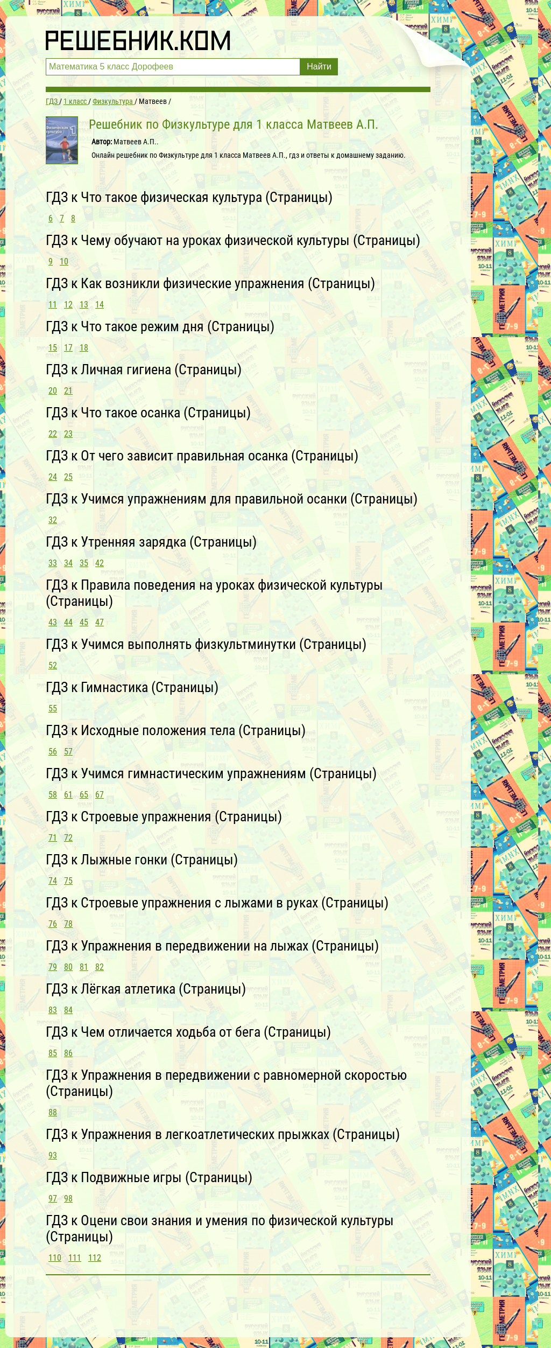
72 (68, 838)
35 (84, 563)
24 (52, 477)
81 (84, 967)
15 (52, 348)
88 (52, 1112)
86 (68, 1053)
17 (68, 348)
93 (52, 1155)
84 (68, 1010)
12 (68, 304)
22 (52, 434)
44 (68, 622)
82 (99, 967)
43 (52, 622)
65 (84, 795)
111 (74, 1258)
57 (68, 751)
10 (64, 261)
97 (52, 1198)
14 (99, 304)
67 (99, 795)
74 (52, 881)
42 (99, 563)
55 (52, 708)
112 (94, 1258)
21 (68, 391)
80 (68, 967)
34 (68, 563)
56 (52, 751)
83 (52, 1010)
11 (52, 304)
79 (52, 967)
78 (68, 924)
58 (52, 795)
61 (68, 795)
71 (52, 838)
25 (68, 477)
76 (52, 924)
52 (52, 665)
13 (84, 304)
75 (68, 881)
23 (68, 434)
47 (99, 622)
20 (52, 391)
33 (52, 563)
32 (52, 520)
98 (68, 1198)
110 (54, 1258)
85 (52, 1053)
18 (84, 348)
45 (84, 622)
